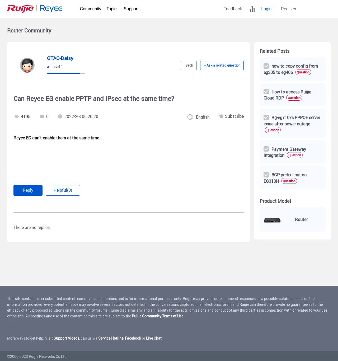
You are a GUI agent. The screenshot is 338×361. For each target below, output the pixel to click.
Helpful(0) (68, 190)
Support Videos (66, 337)
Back (188, 65)
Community (90, 9)
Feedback (232, 9)
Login (266, 9)
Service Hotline (110, 337)
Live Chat (154, 337)
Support (131, 9)
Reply (29, 190)
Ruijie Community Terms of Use (157, 315)
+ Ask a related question (222, 65)
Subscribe (234, 116)
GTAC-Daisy (61, 58)
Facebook (133, 337)
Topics (112, 9)
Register (289, 9)
